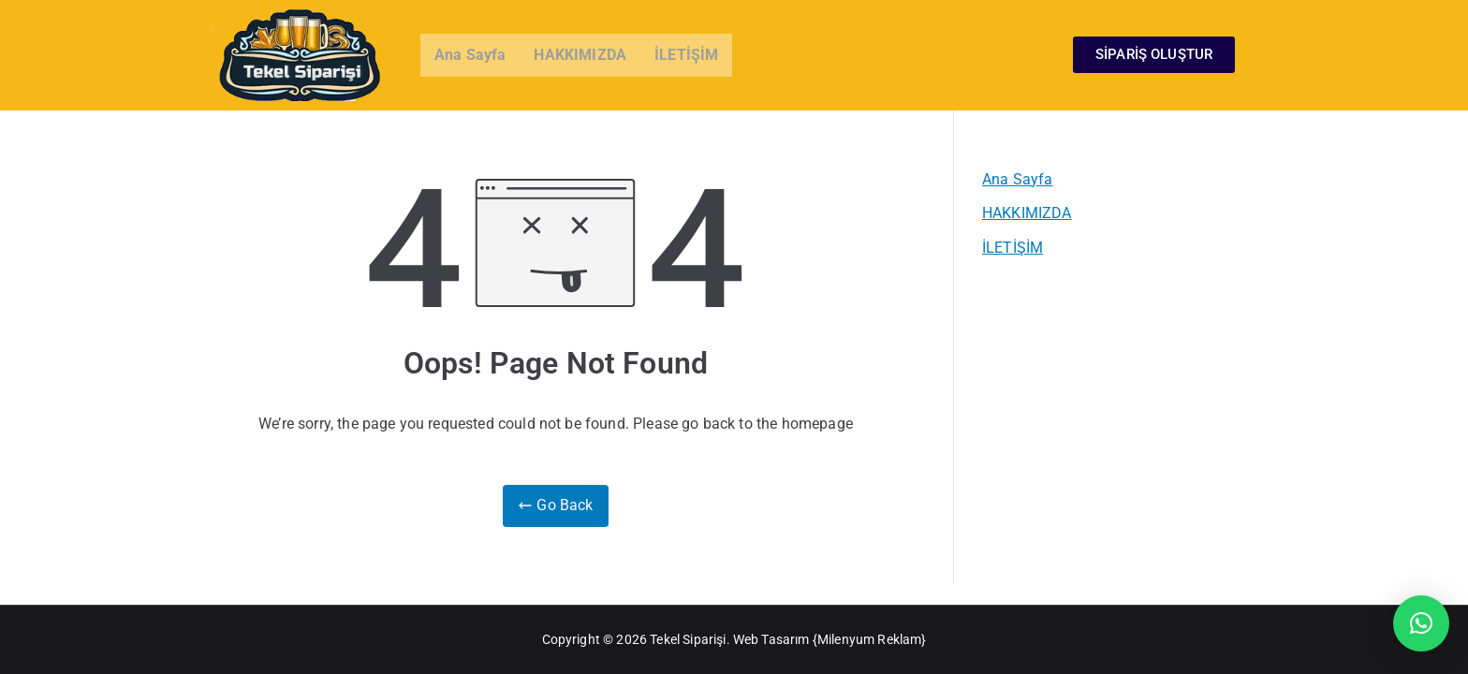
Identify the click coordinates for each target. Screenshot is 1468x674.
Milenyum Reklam (869, 639)
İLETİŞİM (686, 55)
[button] (1421, 623)
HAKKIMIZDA (580, 55)
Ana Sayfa (470, 55)
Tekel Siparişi (688, 639)
